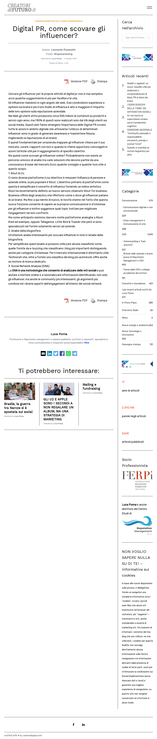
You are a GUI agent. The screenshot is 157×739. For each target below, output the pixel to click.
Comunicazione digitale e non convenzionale (59, 20)
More (86, 341)
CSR (124, 234)
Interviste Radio (130, 310)
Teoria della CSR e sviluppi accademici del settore (136, 271)
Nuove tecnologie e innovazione (131, 333)
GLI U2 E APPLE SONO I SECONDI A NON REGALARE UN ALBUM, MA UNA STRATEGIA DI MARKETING (58, 408)
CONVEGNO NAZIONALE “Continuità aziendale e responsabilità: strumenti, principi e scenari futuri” (139, 137)
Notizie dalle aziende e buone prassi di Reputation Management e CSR (138, 257)
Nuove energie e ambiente (135, 325)
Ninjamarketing (63, 53)
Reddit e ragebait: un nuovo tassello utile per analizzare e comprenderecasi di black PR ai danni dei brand (139, 92)
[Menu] (149, 7)
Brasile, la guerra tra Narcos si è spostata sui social (19, 406)
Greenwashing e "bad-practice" (135, 243)
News (125, 318)
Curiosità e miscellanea (133, 283)
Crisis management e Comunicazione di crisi (134, 222)
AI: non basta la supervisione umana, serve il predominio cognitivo (137, 121)
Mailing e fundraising (92, 385)
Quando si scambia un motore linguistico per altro (138, 151)
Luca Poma (56, 57)
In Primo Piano (129, 302)
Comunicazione (129, 200)
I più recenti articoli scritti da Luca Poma (136, 291)
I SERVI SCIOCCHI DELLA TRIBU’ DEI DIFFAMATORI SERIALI (139, 108)
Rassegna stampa (131, 344)
